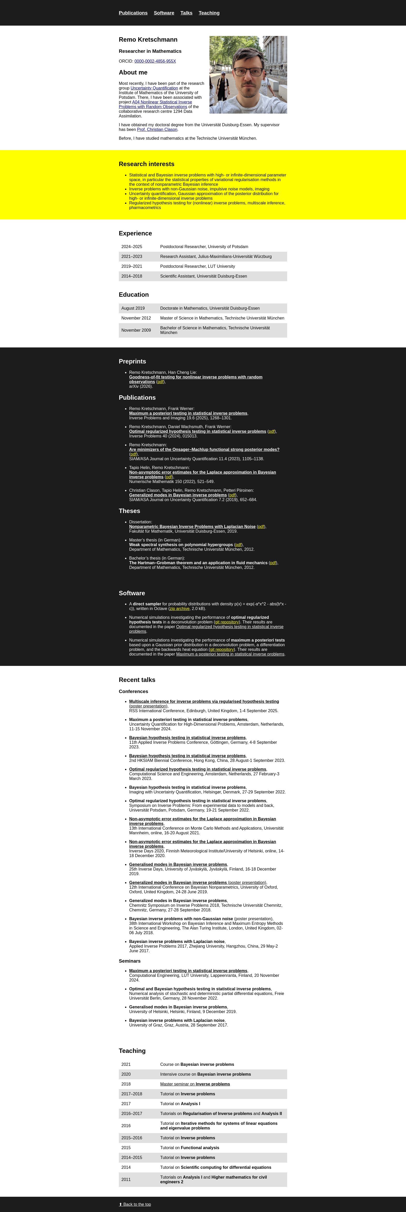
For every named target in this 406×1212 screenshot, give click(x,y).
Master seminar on (195, 1084)
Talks (186, 13)
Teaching (209, 13)
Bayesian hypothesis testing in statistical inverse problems (187, 737)
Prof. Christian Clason (157, 129)
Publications (133, 13)
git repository (227, 622)
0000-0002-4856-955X (155, 61)
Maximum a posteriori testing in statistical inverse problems (188, 413)
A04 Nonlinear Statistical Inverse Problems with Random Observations (155, 104)
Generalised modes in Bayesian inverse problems (178, 864)
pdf (160, 382)
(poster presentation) (246, 882)
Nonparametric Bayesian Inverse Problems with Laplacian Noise (192, 526)
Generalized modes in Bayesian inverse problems (178, 495)
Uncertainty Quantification (154, 88)
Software (164, 13)
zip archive (179, 608)
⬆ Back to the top (135, 1204)
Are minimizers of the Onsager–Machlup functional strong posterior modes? (204, 449)
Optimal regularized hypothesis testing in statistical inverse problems (197, 431)
